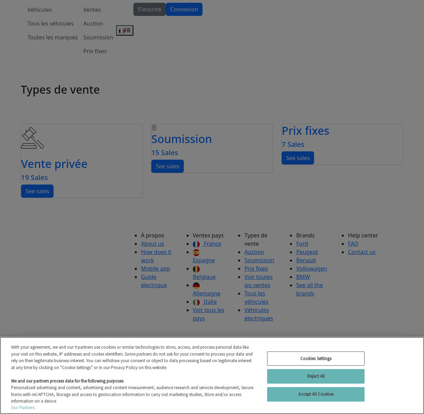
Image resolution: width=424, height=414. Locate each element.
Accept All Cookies (315, 394)
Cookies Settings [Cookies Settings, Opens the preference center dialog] (316, 358)
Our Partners (23, 408)
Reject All (315, 376)
